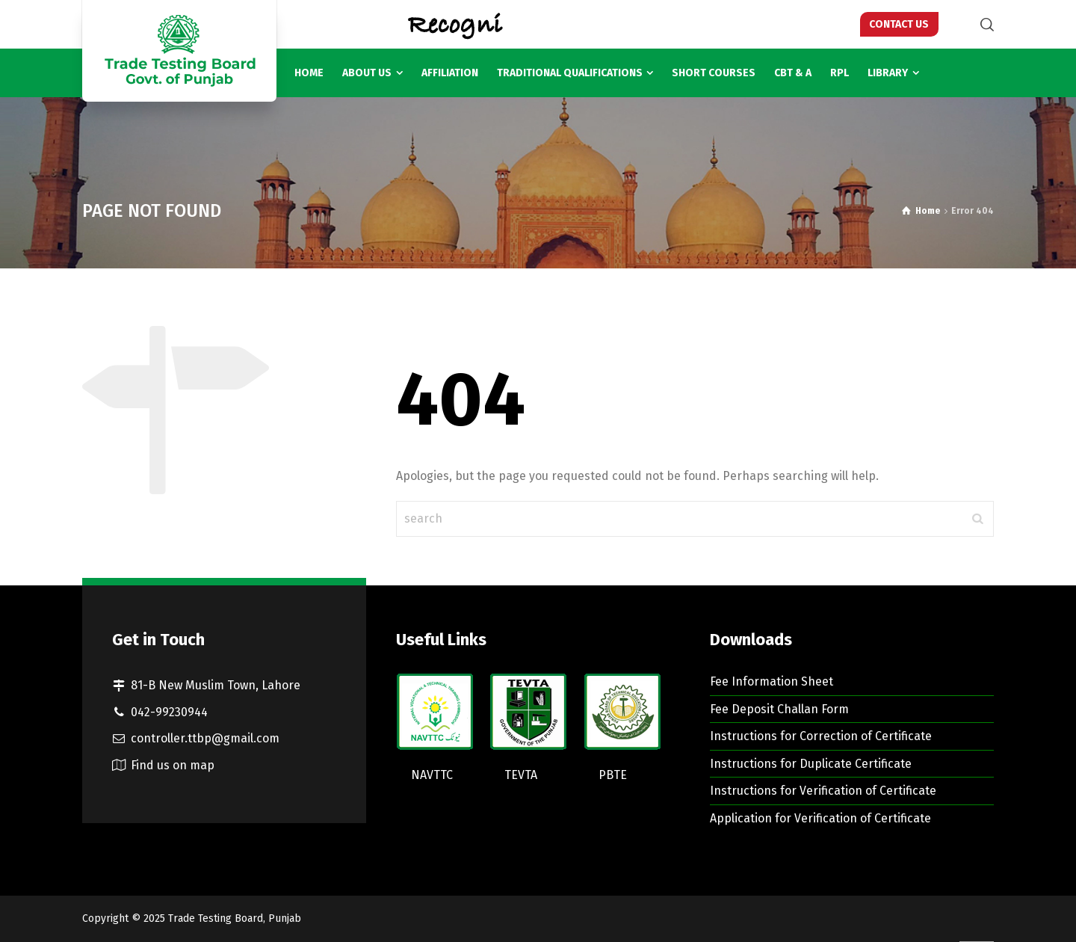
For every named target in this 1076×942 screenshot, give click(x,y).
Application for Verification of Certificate (820, 818)
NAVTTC (432, 775)
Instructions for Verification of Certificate (823, 791)
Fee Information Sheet (771, 681)
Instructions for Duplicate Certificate (811, 764)
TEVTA (520, 775)
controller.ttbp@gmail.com (205, 738)
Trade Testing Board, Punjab (234, 918)
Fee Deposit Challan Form (779, 709)
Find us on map (172, 765)
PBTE (613, 775)
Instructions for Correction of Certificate (821, 736)
